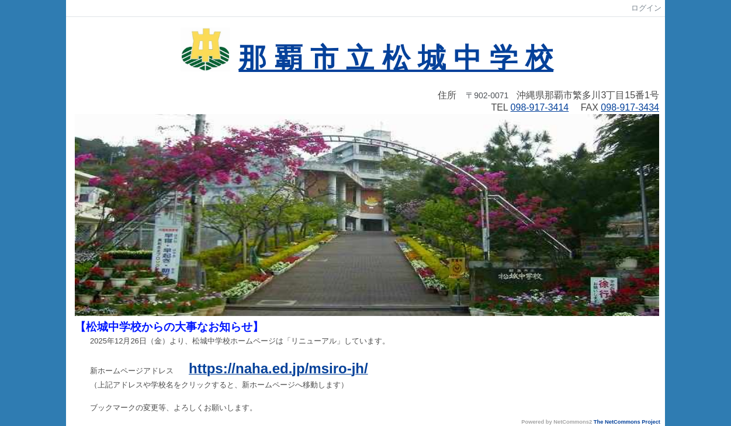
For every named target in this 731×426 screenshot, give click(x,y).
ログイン (646, 8)
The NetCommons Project (627, 422)
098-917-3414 (540, 107)
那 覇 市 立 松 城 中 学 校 (395, 58)
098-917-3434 (630, 107)
